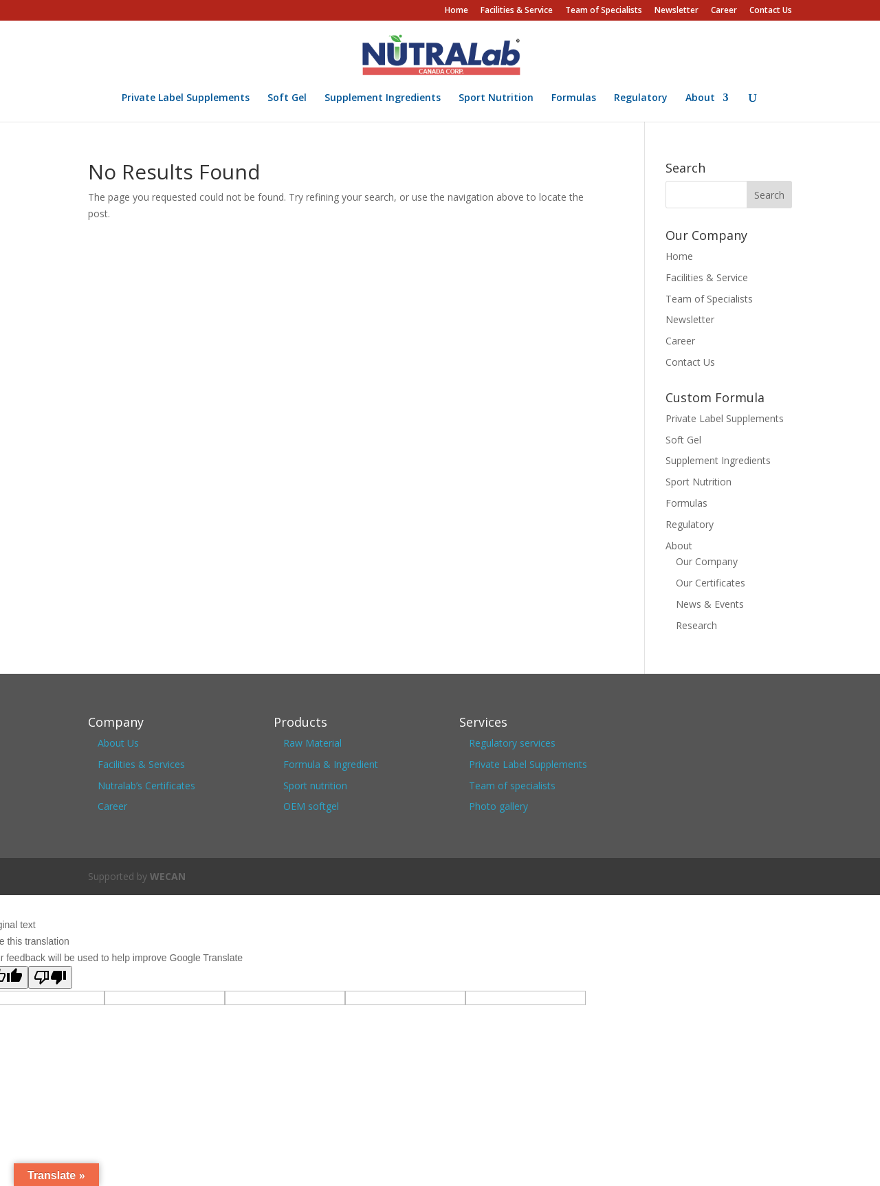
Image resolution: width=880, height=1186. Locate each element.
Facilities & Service (517, 11)
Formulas (573, 98)
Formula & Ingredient (330, 764)
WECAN (168, 876)
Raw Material (312, 742)
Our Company (707, 561)
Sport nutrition (315, 785)
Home (456, 11)
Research (696, 625)
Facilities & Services (141, 764)
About (700, 98)
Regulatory (641, 98)
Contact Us (770, 11)
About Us (118, 742)
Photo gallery (498, 806)
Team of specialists (512, 785)
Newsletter (676, 11)
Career (724, 11)
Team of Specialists (603, 11)
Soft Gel (287, 98)
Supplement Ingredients (382, 98)
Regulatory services (512, 742)
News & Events (710, 604)
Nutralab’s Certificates (146, 785)
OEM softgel (311, 806)
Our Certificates (710, 582)
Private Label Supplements (186, 98)
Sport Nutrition (496, 98)
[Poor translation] (50, 977)
